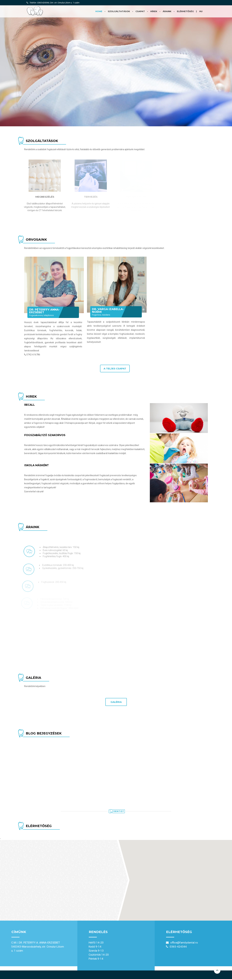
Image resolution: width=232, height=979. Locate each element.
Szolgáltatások (119, 11)
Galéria (116, 701)
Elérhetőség (185, 11)
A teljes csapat (115, 368)
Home (98, 11)
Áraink (167, 11)
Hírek (153, 11)
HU (201, 11)
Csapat (140, 11)
